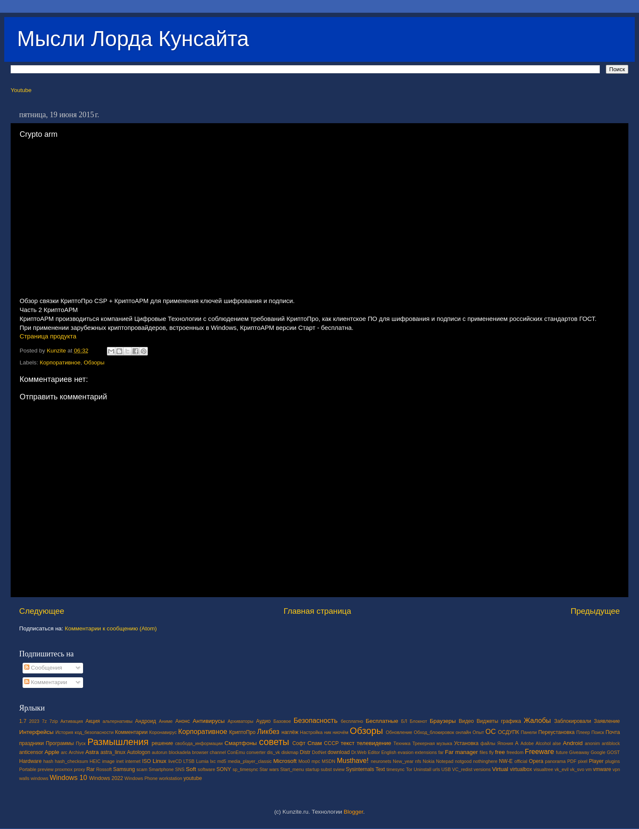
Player (596, 761)
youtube (193, 778)
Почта (613, 732)
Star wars (269, 769)
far (441, 752)
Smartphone (161, 769)
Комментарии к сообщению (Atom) (111, 628)
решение (162, 743)
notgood (463, 761)
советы (274, 742)
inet (120, 761)
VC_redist (462, 769)
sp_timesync (245, 769)
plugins (612, 761)
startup (312, 769)
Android (573, 743)
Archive (76, 752)
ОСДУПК (508, 732)
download (339, 752)
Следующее (41, 611)
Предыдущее (595, 611)
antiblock (611, 743)
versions (482, 769)
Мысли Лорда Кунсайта (133, 39)
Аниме (166, 721)
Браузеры (443, 721)
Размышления (117, 742)
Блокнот (418, 721)
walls (24, 778)
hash (48, 761)
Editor (374, 752)
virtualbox (521, 769)
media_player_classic (250, 761)
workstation (170, 778)
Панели (529, 732)
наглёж (290, 732)
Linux (159, 761)
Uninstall (422, 769)
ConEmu (236, 752)
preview (45, 769)
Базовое (282, 721)
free (500, 752)
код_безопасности (94, 732)
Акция (93, 721)
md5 (221, 761)
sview (339, 769)
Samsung (124, 769)
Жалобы (537, 720)
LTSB (188, 761)
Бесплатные (382, 721)
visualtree (543, 769)
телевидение (374, 743)
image (108, 761)
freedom (515, 752)
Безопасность (315, 720)
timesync (395, 769)
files (484, 752)
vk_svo (577, 769)
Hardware (30, 761)
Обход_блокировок (434, 732)
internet (133, 761)
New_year (403, 761)
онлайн (463, 732)
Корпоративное (60, 362)
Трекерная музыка (432, 743)
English (388, 752)
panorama (555, 761)
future (562, 752)
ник (327, 732)
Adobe (527, 743)
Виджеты (487, 721)
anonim (592, 743)
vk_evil (562, 769)
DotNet (319, 752)
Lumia (202, 761)
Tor (409, 769)
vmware (602, 769)
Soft (191, 769)
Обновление (399, 732)
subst (326, 769)
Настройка (311, 732)
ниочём (340, 732)
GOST (613, 752)
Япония (505, 743)
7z (44, 721)
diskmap (289, 752)
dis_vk (273, 752)
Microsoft (284, 761)
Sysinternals (360, 769)
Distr (305, 752)
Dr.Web (359, 752)
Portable (27, 769)
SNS (179, 769)
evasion (405, 752)
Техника (401, 743)
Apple (52, 752)
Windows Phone (141, 778)
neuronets (381, 761)
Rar (90, 769)
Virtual (500, 769)
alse (557, 743)
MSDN (328, 761)
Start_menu (292, 769)
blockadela (180, 752)
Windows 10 (68, 777)
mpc (315, 761)
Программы (60, 743)
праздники (31, 743)
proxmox (63, 769)
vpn (616, 769)
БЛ (404, 721)
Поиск (597, 732)
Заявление (607, 721)
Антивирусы (209, 721)
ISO (146, 761)
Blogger (353, 812)
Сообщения (43, 667)
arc (64, 752)
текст (348, 743)
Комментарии (45, 682)
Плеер (583, 732)
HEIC (95, 761)
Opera (536, 761)
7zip (53, 721)
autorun (159, 752)
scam (141, 769)
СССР (331, 743)
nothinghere (485, 761)
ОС (491, 731)
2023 (34, 721)
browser (200, 752)
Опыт (478, 732)
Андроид (145, 721)
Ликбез (268, 731)
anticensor (31, 752)
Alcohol (542, 743)
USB (446, 769)
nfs (418, 761)
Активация (71, 721)
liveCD (175, 761)
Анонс (182, 721)
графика (511, 721)
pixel (582, 761)
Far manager (461, 752)
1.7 (22, 721)
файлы (488, 743)
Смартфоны (241, 743)
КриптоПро (242, 732)
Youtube (21, 90)
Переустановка (556, 732)
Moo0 (304, 761)
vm (589, 769)
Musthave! (353, 760)
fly (491, 752)
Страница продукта (48, 336)
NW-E (505, 761)
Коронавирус (163, 732)
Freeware (539, 751)
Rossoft (104, 769)
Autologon (138, 752)
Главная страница (317, 611)
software (206, 769)
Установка (466, 743)
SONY (223, 769)
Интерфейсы (36, 732)
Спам (315, 743)
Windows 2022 (106, 778)
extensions (426, 752)
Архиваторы (240, 721)
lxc (213, 761)
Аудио (263, 721)
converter (255, 752)
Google (597, 752)
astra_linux (113, 752)
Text (380, 769)
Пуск (81, 743)
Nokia (429, 761)
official (520, 761)
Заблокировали (572, 721)
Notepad (445, 761)
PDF (571, 761)
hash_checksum (71, 761)
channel (218, 752)
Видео (466, 721)
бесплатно (352, 721)
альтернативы (117, 721)
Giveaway (579, 752)
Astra (92, 752)
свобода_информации (199, 743)
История (64, 732)
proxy (79, 769)
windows (39, 778)
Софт (298, 743)
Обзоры (94, 362)
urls (436, 769)
